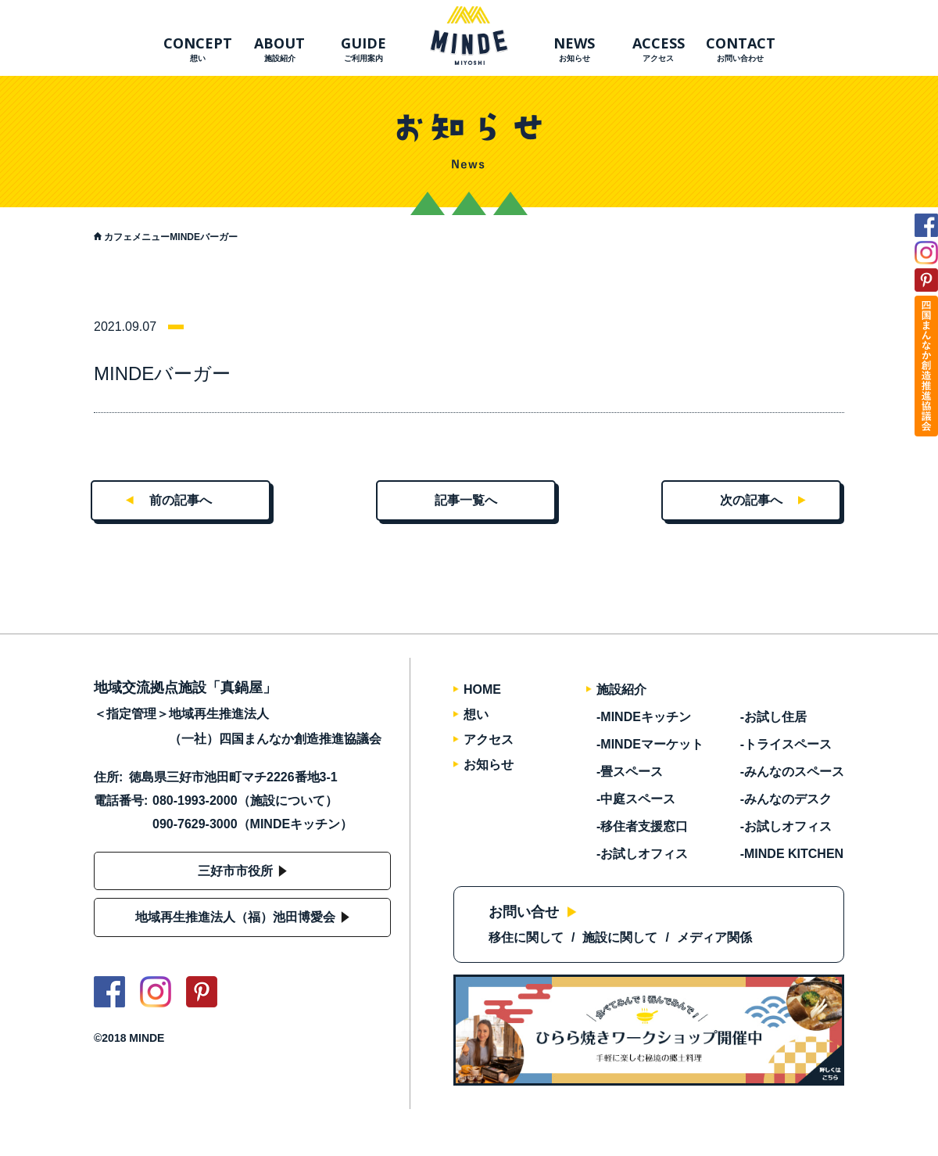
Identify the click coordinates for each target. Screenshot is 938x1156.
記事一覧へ (466, 500)
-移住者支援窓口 (642, 826)
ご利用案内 (363, 48)
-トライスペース (786, 744)
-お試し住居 (773, 716)
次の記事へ (751, 500)
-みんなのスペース (792, 771)
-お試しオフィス (642, 853)
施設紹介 (621, 689)
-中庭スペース (635, 799)
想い (197, 48)
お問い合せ (524, 912)
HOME (482, 689)
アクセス (658, 48)
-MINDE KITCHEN (791, 853)
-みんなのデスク (786, 799)
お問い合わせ (740, 48)
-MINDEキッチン (643, 716)
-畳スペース (629, 771)
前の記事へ (180, 500)
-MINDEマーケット (650, 744)
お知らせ (574, 48)
